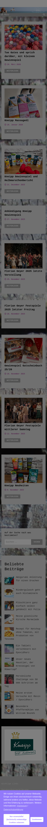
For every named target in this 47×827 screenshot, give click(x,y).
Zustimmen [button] (37, 819)
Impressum (22, 806)
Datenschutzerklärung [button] (13, 809)
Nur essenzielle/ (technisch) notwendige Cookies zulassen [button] (17, 819)
